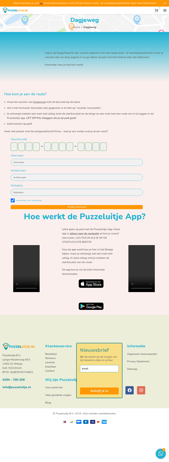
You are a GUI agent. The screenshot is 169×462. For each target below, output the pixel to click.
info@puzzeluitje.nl (16, 387)
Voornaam (17, 155)
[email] (99, 368)
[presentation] (97, 379)
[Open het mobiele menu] (165, 10)
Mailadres (17, 185)
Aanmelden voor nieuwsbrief (29, 200)
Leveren (50, 362)
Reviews (50, 358)
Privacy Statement (138, 361)
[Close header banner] (165, 3)
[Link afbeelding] (91, 283)
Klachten (50, 367)
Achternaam (18, 170)
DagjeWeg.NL (65, 53)
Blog (48, 402)
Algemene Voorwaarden (142, 354)
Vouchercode (19, 139)
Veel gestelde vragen (58, 395)
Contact (50, 371)
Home (76, 27)
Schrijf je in (99, 391)
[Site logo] (15, 10)
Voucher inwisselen (76, 207)
